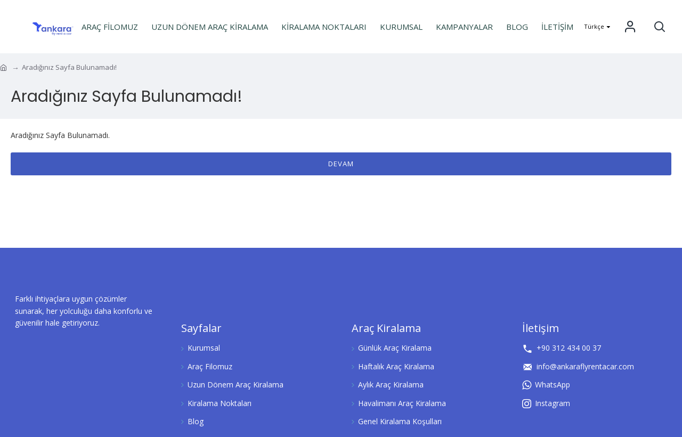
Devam (341, 163)
